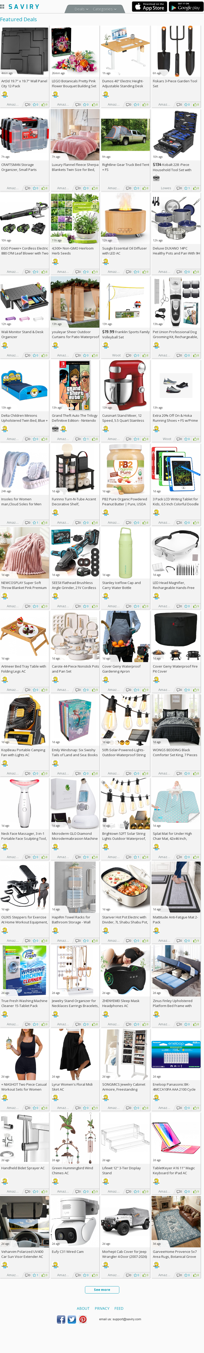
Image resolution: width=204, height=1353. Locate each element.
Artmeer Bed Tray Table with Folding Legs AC (23, 669)
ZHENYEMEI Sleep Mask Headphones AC (120, 1003)
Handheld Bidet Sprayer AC (23, 1168)
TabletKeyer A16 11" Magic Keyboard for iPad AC (174, 1170)
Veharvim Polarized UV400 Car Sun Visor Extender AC (22, 1254)
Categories (103, 9)
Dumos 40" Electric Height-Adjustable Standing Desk (122, 83)
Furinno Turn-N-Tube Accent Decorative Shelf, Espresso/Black (74, 504)
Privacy (102, 1308)
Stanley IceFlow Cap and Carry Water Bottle (121, 585)
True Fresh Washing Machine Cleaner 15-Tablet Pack (24, 1003)
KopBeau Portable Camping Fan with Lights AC (23, 752)
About (83, 1308)
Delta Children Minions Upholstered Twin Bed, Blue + (24, 420)
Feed (119, 1308)
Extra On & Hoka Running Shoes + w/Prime (175, 418)
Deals (79, 9)
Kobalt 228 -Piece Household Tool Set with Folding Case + (172, 169)
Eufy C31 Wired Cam (68, 1251)
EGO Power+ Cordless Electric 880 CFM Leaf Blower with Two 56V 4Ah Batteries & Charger (25, 253)
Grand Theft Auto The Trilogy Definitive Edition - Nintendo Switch (75, 420)
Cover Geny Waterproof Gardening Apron (121, 669)
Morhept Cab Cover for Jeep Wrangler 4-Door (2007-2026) (124, 1254)
